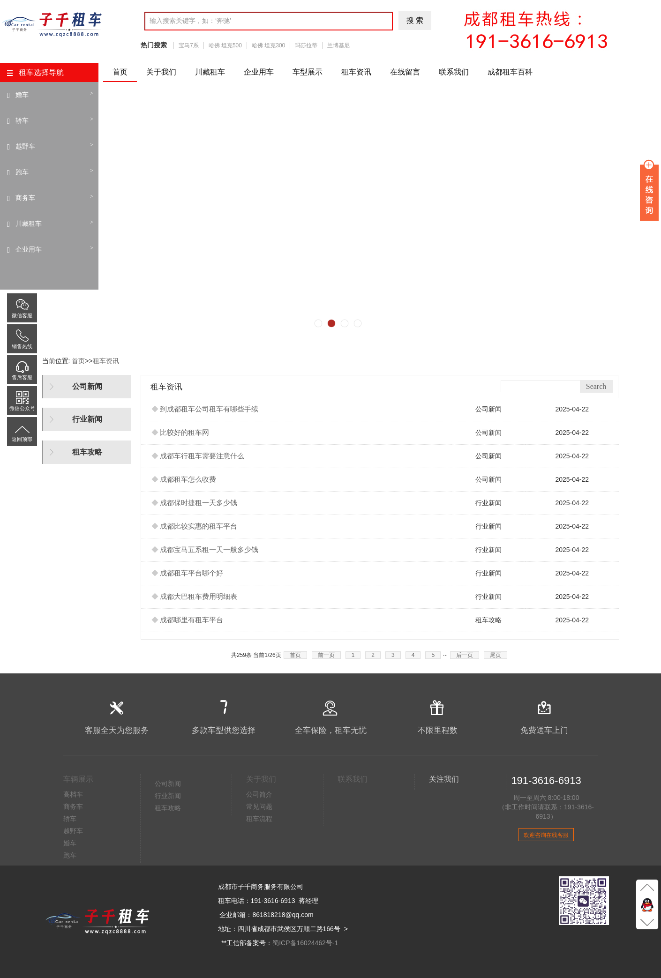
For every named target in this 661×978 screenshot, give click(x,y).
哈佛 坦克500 (225, 45)
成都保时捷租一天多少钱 (194, 503)
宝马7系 (189, 45)
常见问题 (259, 806)
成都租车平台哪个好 (187, 573)
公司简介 (259, 794)
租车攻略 (168, 808)
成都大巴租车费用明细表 (194, 596)
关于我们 (161, 72)
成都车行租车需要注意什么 (198, 456)
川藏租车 (210, 72)
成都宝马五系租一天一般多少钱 (205, 549)
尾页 (495, 655)
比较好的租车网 (180, 432)
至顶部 (647, 887)
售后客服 (22, 364)
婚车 (22, 94)
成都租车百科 (510, 72)
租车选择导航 (35, 72)
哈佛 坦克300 (268, 45)
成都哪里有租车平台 (187, 620)
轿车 (22, 120)
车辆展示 (78, 779)
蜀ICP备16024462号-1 (305, 943)
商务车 (25, 198)
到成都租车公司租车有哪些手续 (205, 409)
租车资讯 (356, 72)
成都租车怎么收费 (184, 479)
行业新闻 (168, 795)
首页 (120, 72)
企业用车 (259, 72)
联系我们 (454, 72)
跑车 (22, 172)
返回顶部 (22, 426)
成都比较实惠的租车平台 (194, 526)
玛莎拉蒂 (306, 45)
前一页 (326, 655)
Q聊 (647, 904)
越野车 (25, 146)
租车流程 (259, 818)
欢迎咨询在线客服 (546, 835)
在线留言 (405, 72)
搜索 (415, 20)
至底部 (647, 922)
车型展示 (308, 72)
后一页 (464, 655)
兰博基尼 (338, 45)
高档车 (73, 794)
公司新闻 (168, 783)
